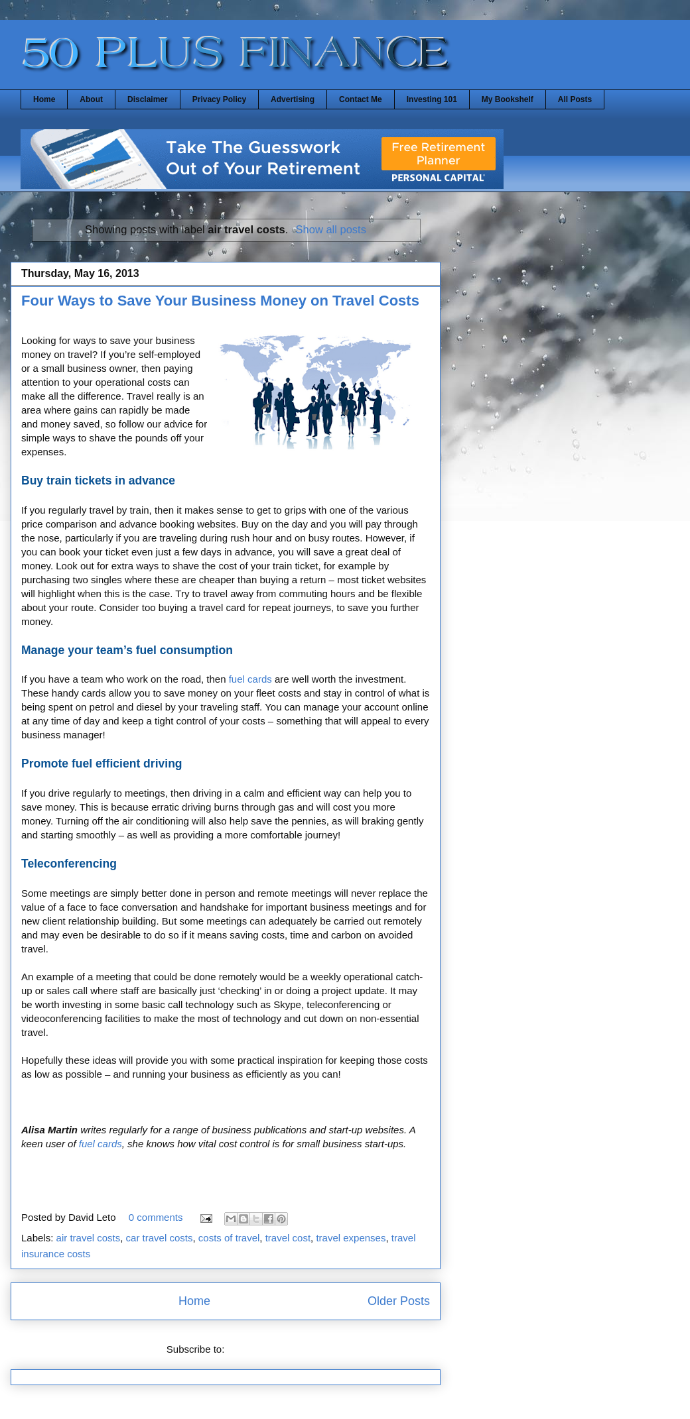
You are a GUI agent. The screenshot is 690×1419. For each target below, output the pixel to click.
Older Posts (399, 1301)
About (91, 99)
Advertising (292, 99)
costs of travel (229, 1237)
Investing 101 (432, 99)
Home (44, 99)
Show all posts (331, 229)
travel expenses (350, 1237)
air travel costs (88, 1237)
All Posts (575, 99)
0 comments (156, 1217)
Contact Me (360, 99)
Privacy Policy (219, 99)
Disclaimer (147, 99)
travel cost (287, 1237)
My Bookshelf (507, 99)
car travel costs (159, 1237)
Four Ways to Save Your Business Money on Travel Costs (220, 300)
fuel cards (250, 679)
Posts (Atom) (256, 1349)
